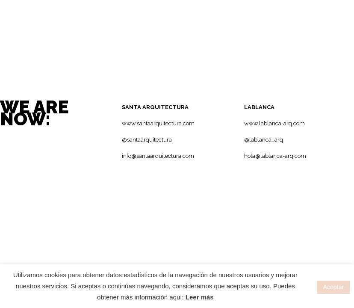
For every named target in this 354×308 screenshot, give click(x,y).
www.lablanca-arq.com (274, 123)
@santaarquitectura (147, 139)
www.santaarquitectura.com (158, 123)
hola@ (252, 156)
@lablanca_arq (263, 139)
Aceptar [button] (333, 287)
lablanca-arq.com (283, 156)
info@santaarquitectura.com (158, 156)
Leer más (200, 297)
